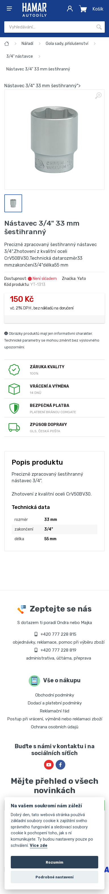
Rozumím (54, 862)
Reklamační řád (54, 711)
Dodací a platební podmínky (55, 703)
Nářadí (27, 43)
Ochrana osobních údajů (54, 726)
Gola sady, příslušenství (67, 43)
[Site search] (48, 27)
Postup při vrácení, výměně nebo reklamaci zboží (54, 719)
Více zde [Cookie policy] (38, 845)
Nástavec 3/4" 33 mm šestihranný (38, 69)
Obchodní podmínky (54, 695)
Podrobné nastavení (54, 877)
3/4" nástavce (19, 56)
